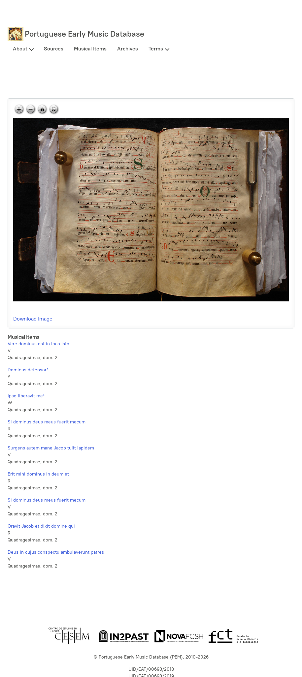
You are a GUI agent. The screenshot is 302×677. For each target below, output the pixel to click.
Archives (127, 49)
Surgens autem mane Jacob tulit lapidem (51, 448)
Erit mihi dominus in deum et (38, 474)
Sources (53, 49)
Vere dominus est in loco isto (38, 344)
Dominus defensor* (28, 370)
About (20, 49)
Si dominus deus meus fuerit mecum (46, 422)
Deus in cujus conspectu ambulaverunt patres (56, 552)
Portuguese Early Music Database (84, 34)
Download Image (32, 319)
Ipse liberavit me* (26, 396)
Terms (156, 49)
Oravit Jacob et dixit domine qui (41, 526)
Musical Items (90, 49)
